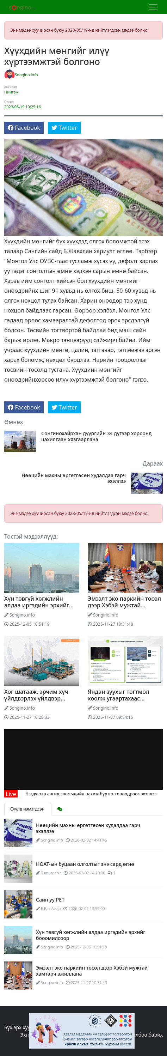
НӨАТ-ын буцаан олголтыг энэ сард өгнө (85, 864)
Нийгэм (11, 92)
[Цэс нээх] (153, 7)
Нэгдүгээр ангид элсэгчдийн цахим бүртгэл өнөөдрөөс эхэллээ (99, 794)
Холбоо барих (146, 1034)
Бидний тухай (108, 1034)
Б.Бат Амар (51, 908)
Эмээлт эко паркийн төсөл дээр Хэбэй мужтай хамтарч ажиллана (124, 605)
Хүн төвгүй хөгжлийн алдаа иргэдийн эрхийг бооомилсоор (36, 605)
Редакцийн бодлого (63, 1034)
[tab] (59, 809)
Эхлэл (27, 1034)
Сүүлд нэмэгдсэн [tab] (27, 809)
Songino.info (26, 74)
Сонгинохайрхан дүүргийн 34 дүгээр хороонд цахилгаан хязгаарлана (96, 437)
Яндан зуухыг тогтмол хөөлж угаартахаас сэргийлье (118, 698)
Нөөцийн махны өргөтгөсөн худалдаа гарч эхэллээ (73, 479)
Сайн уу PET (50, 899)
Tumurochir (51, 872)
